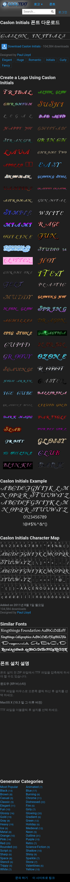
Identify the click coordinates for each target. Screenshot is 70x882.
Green (32, 820)
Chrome (34, 798)
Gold (6, 817)
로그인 (62, 12)
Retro (31, 843)
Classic (7, 802)
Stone (31, 862)
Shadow (34, 850)
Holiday (33, 824)
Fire (30, 805)
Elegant (7, 60)
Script (6, 850)
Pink (5, 839)
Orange (7, 835)
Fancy (6, 65)
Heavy (6, 824)
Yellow (33, 869)
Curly (63, 60)
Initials (50, 60)
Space (6, 858)
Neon (31, 832)
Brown (6, 794)
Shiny (31, 854)
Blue (31, 790)
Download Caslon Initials (21, 46)
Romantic (35, 60)
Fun (5, 809)
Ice (4, 828)
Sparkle (32, 858)
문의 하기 (21, 878)
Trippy (6, 865)
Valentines (35, 865)
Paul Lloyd (24, 55)
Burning (33, 794)
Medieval (34, 828)
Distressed (35, 802)
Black (6, 790)
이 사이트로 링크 (43, 878)
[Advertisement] (35, 745)
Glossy (7, 813)
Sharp (6, 854)
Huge (20, 60)
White (6, 869)
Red (5, 843)
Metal (6, 832)
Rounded (8, 847)
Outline (33, 835)
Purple (32, 839)
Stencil (6, 862)
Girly (31, 809)
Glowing (34, 813)
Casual (6, 798)
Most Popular (9, 787)
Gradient (33, 817)
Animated (34, 787)
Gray (5, 820)
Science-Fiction (38, 847)
